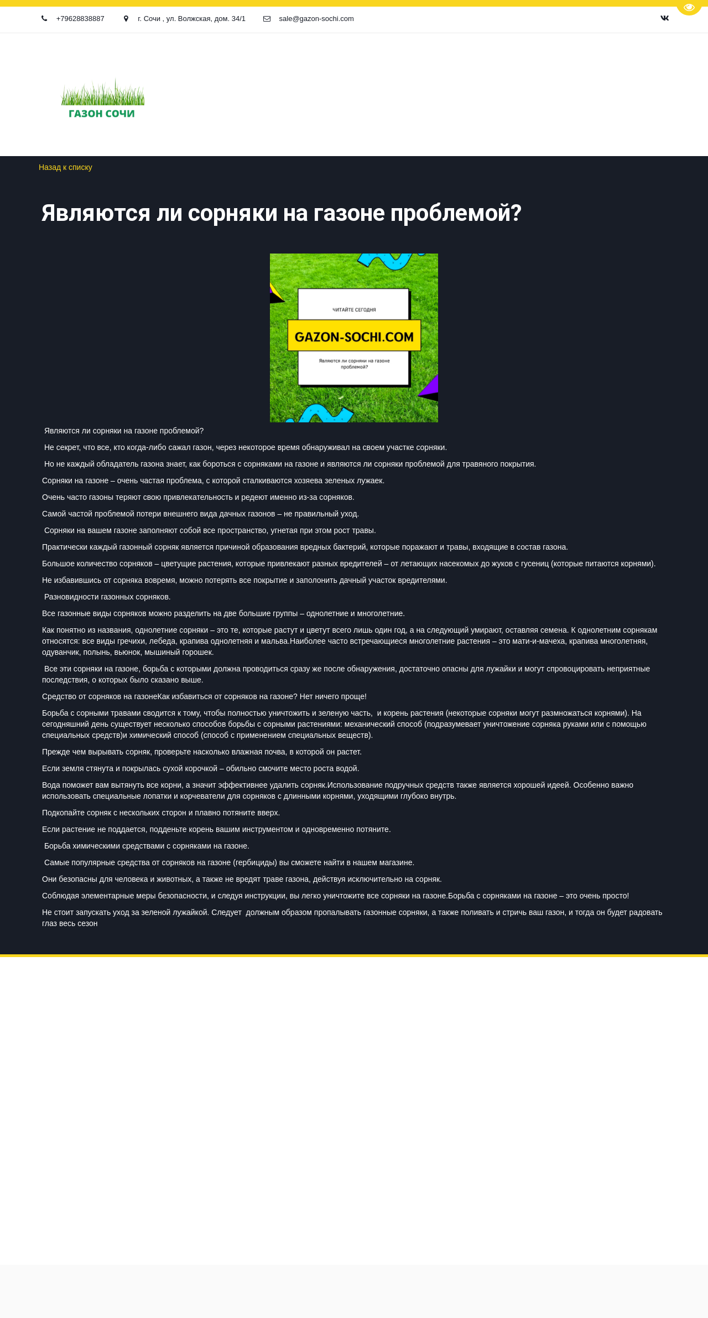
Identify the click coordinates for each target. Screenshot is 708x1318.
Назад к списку (65, 167)
